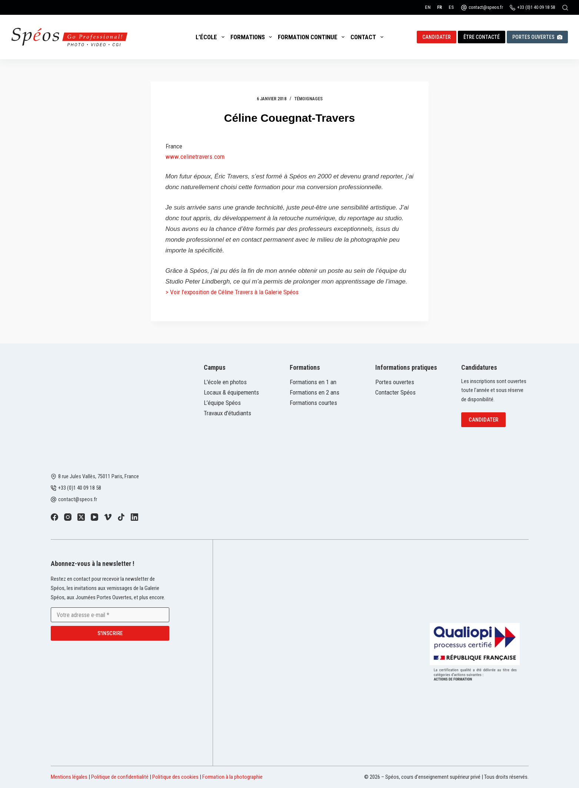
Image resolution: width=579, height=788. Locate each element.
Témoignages (309, 98)
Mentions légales (69, 777)
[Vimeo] (108, 517)
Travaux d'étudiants (227, 413)
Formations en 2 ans (314, 392)
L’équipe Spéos (222, 402)
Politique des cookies (175, 777)
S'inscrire (110, 633)
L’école (211, 37)
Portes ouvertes (537, 37)
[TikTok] (121, 517)
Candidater (436, 37)
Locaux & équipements (231, 392)
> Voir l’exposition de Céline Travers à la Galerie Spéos (232, 292)
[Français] (439, 7)
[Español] (451, 7)
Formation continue (312, 37)
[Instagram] (67, 517)
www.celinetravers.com (195, 156)
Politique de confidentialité (120, 777)
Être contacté (481, 37)
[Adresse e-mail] (110, 614)
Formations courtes (313, 402)
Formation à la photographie (232, 777)
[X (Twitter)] (81, 517)
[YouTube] (94, 517)
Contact (368, 37)
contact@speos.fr (486, 7)
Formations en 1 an (313, 382)
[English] (427, 7)
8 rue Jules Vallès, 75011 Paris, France (98, 476)
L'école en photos (225, 382)
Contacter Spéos (395, 392)
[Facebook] (54, 517)
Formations (252, 37)
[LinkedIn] (134, 517)
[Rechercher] (565, 7)
